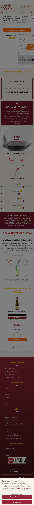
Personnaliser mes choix (17, 499)
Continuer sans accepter (17, 496)
